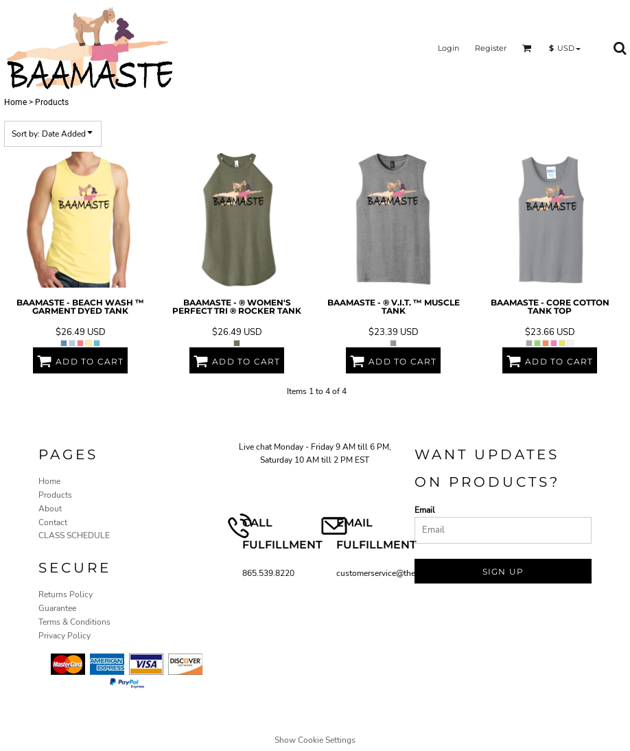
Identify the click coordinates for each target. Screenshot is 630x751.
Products (55, 494)
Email (425, 510)
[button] (527, 48)
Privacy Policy (64, 635)
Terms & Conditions (74, 621)
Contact (52, 522)
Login (448, 48)
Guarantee (57, 608)
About (50, 508)
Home (15, 102)
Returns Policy (65, 594)
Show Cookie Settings (315, 740)
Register (490, 48)
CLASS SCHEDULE (74, 535)
